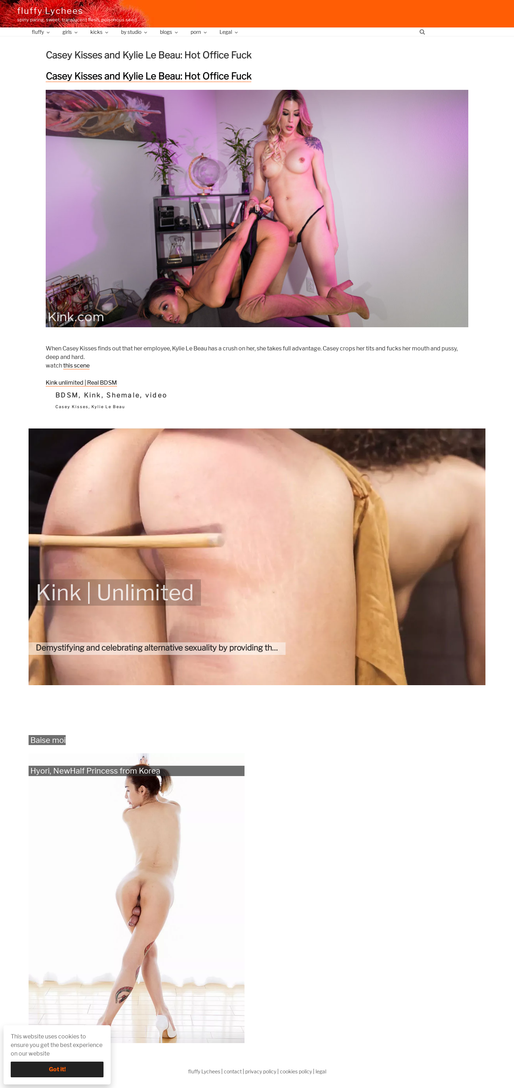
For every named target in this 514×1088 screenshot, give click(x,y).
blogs (169, 32)
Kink (92, 395)
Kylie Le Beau (108, 406)
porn (199, 32)
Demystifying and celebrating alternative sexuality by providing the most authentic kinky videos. (209, 648)
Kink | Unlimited (115, 592)
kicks (99, 32)
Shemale (123, 395)
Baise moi (48, 740)
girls (70, 32)
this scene (76, 365)
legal (321, 1071)
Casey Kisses (72, 406)
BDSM (67, 395)
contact (233, 1071)
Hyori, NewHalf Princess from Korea (95, 770)
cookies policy (296, 1071)
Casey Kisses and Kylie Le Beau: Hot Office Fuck (148, 76)
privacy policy (260, 1071)
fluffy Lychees (50, 11)
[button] (257, 208)
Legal (229, 32)
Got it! (57, 1069)
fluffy (41, 32)
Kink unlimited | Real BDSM (81, 382)
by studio (134, 32)
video (156, 395)
